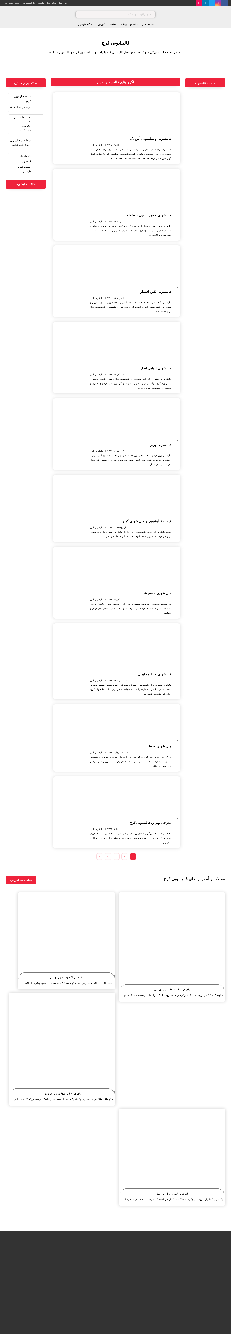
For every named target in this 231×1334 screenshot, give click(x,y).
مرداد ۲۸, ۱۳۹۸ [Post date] (114, 680)
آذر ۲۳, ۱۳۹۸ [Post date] (113, 599)
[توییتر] (212, 3)
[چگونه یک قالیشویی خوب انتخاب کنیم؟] (26, 164)
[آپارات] (199, 3)
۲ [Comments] (123, 451)
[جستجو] (79, 14)
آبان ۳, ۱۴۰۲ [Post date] (113, 145)
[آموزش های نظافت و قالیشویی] (21, 880)
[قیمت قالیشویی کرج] (26, 101)
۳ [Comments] (123, 374)
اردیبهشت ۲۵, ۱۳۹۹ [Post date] (116, 527)
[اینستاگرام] (218, 3)
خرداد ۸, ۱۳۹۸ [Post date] (114, 829)
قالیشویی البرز (97, 145)
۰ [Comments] (123, 145)
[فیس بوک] (224, 3)
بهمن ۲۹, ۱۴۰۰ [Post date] (114, 221)
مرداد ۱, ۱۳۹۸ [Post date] (113, 752)
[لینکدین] (205, 3)
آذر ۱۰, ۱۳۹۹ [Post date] (113, 451)
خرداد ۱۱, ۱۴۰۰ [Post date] (114, 298)
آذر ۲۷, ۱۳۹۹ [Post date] (113, 374)
